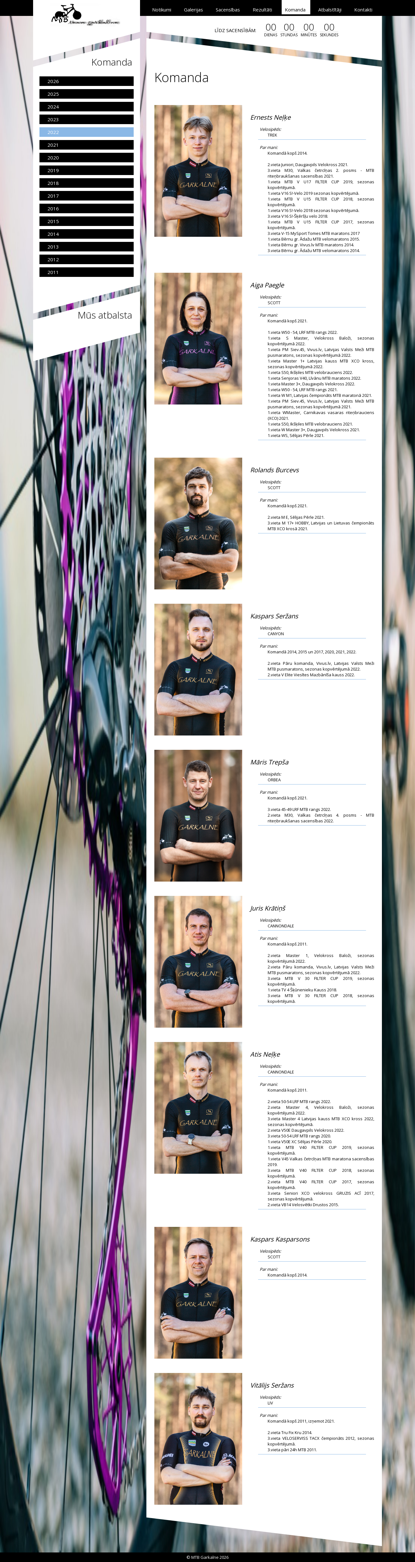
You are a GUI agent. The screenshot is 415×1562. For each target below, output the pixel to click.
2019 (53, 170)
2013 (53, 246)
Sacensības (228, 9)
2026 (53, 81)
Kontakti (363, 9)
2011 (53, 272)
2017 (53, 196)
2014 (53, 234)
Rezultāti (262, 9)
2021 (53, 145)
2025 (53, 94)
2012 (53, 259)
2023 (53, 119)
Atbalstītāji (329, 9)
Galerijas (193, 9)
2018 (53, 183)
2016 (53, 208)
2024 (53, 106)
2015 (53, 221)
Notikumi (161, 9)
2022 (53, 132)
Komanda (295, 9)
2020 (53, 157)
